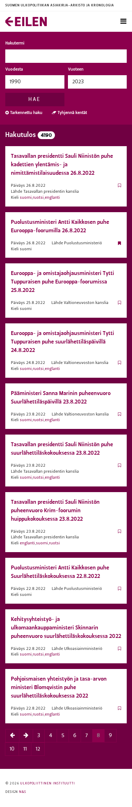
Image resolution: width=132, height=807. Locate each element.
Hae (35, 99)
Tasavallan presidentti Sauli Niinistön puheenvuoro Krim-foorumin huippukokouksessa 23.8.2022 (55, 510)
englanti (52, 198)
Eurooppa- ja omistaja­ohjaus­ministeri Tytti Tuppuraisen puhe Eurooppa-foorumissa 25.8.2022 (62, 281)
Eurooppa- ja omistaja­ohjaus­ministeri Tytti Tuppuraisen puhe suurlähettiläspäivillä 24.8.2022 (62, 341)
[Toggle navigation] (123, 21)
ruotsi (38, 198)
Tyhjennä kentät (69, 112)
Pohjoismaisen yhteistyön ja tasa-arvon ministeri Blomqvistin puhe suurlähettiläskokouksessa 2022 (59, 687)
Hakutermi (14, 43)
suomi (26, 198)
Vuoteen (75, 69)
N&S (22, 792)
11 (25, 749)
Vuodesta (14, 69)
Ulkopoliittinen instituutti (47, 783)
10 (12, 749)
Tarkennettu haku (23, 112)
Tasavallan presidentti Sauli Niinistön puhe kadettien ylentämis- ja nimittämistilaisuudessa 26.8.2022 (62, 164)
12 (38, 749)
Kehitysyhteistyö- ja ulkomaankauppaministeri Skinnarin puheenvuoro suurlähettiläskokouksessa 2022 (66, 627)
